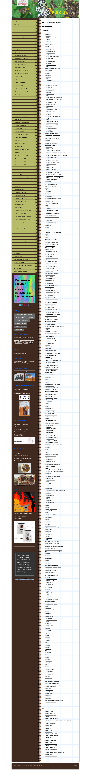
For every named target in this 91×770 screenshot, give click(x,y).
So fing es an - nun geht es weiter (53, 37)
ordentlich (48, 659)
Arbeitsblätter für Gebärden (51, 350)
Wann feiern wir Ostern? (51, 514)
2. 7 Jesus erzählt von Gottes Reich (52, 292)
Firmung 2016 (49, 536)
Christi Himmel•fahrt (51, 111)
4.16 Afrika (48, 577)
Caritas (47, 560)
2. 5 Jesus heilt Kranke (49, 287)
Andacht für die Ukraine (51, 621)
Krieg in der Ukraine (49, 616)
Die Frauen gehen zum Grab (51, 331)
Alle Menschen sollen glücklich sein (54, 116)
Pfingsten (49, 114)
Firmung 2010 (49, 539)
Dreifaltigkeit (48, 473)
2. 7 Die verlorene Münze (50, 295)
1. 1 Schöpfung (48, 191)
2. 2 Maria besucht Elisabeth (51, 261)
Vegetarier (48, 637)
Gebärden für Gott (49, 71)
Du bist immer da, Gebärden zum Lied (53, 135)
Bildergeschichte (49, 346)
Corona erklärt (50, 48)
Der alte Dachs (48, 691)
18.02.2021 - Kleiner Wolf (50, 713)
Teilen (47, 449)
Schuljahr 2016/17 (50, 131)
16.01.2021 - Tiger (48, 742)
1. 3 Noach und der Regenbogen (51, 210)
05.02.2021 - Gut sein (49, 721)
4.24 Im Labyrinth (48, 678)
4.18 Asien (48, 589)
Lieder (47, 205)
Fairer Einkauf (48, 613)
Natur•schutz (48, 652)
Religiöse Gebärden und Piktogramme (52, 68)
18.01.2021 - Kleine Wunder (50, 740)
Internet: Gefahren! (49, 44)
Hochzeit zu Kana (49, 317)
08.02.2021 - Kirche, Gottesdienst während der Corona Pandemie (58, 720)
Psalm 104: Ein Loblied (50, 246)
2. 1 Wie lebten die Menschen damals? (52, 252)
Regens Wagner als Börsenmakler (52, 367)
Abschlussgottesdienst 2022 (52, 121)
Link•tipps (48, 73)
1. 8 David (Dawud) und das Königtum (52, 229)
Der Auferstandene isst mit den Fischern (54, 99)
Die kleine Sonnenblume (50, 451)
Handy (48, 667)
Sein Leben (48, 357)
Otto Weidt (48, 381)
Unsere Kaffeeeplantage (50, 609)
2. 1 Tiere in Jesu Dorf (50, 254)
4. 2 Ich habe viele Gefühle (50, 410)
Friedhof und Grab (49, 690)
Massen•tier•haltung (49, 633)
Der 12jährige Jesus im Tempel (52, 273)
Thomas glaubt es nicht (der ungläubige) (54, 97)
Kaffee (47, 606)
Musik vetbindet (50, 625)
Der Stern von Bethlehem (52, 266)
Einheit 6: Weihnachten (51, 157)
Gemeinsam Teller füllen (50, 562)
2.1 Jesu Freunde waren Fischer (52, 258)
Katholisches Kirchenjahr (20, 326)
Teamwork (48, 447)
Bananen (47, 611)
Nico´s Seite (49, 220)
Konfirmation (48, 531)
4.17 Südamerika (49, 587)
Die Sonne (48, 140)
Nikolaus (26, 338)
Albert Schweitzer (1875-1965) (51, 394)
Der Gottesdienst (49, 488)
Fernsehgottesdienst (51, 61)
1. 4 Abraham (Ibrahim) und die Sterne (52, 213)
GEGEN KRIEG (50, 425)
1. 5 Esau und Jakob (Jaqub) (50, 215)
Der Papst (49, 483)
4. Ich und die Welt (48, 401)
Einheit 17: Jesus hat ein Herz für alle (54, 174)
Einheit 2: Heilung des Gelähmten (53, 150)
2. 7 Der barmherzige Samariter (52, 299)
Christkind (49, 498)
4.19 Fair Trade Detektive (50, 601)
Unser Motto (48, 36)
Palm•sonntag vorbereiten (52, 85)
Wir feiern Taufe (49, 529)
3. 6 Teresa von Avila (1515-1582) (51, 362)
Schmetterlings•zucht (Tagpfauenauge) (53, 684)
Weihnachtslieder (50, 502)
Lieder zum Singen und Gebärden (51, 133)
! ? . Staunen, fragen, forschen (51, 184)
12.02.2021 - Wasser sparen (50, 715)
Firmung (47, 532)
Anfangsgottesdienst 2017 (52, 129)
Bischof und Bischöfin (51, 480)
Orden (48, 481)
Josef (25, 337)
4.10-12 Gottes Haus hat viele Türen (52, 541)
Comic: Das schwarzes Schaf (51, 415)
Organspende (16, 340)
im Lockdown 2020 (50, 126)
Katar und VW (49, 592)
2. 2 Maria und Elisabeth (49, 259)
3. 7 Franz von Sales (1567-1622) (51, 363)
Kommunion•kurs (49, 147)
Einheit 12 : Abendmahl (51, 165)
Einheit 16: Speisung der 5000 (53, 172)
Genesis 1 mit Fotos (49, 196)
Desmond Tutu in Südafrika (51, 389)
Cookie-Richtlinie (21, 562)
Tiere (30, 342)
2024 (48, 119)
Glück (48, 311)
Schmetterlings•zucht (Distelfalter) (52, 683)
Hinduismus (48, 553)
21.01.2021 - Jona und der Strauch (51, 735)
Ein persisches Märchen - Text (53, 203)
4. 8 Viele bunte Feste (49, 486)
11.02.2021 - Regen (48, 716)
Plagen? (47, 223)
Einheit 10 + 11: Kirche (51, 164)
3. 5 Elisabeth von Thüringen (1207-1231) (53, 360)
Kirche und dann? (50, 462)
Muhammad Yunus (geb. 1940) (52, 398)
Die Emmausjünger (49, 329)
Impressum (15, 765)
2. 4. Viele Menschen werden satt (51, 285)
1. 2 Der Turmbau (48, 208)
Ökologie (47, 657)
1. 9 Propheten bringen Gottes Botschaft (53, 232)
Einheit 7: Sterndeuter (51, 159)
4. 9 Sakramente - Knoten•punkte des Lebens (54, 527)
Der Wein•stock (50, 106)
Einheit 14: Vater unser (51, 169)
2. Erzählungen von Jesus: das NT (51, 251)
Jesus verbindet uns (51, 112)
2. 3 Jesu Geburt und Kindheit (51, 263)
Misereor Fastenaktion (51, 65)
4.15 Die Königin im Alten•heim (51, 573)
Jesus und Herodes (50, 268)
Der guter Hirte (50, 100)
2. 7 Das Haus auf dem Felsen (51, 302)
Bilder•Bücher (48, 698)
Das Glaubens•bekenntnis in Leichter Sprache (54, 469)
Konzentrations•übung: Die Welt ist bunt (53, 194)
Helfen (48, 59)
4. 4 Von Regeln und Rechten (50, 420)
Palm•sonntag (49, 87)
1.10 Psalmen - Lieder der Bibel (51, 239)
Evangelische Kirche (51, 461)
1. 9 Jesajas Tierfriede (49, 235)
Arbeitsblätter (48, 193)
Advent (47, 492)
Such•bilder (48, 628)
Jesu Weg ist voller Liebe (52, 109)
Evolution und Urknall (50, 206)
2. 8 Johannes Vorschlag (50, 307)
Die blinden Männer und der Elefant (52, 543)
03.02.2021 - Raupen (49, 725)
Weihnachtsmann (50, 500)
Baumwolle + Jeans (51, 597)
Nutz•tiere (48, 632)
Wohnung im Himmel (51, 104)
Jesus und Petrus (49, 281)
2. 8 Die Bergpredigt (49, 305)
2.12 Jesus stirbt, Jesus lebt (50, 321)
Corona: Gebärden (50, 49)
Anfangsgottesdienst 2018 (52, 128)
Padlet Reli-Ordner (19, 329)
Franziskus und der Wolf (50, 358)
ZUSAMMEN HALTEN (51, 428)
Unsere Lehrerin (49, 42)
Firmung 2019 (49, 534)
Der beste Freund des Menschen (52, 454)
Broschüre (49, 640)
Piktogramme (48, 696)
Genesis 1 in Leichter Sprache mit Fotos (53, 198)
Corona (47, 46)
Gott (46, 141)
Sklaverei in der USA (50, 386)
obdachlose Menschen (26, 371)
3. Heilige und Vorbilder (49, 336)
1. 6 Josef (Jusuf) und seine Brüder (52, 217)
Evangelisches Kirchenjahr (21, 323)
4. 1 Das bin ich (48, 403)
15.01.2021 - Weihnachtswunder (51, 744)
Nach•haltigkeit (49, 655)
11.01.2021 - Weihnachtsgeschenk (51, 750)
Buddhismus (48, 555)
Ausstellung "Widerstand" (50, 375)
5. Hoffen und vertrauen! (49, 679)
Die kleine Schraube (49, 408)
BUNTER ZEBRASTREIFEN (52, 437)
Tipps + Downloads (49, 603)
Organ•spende (48, 568)
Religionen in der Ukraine (52, 620)
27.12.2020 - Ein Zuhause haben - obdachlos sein (54, 752)
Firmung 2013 (49, 538)
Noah (30, 338)
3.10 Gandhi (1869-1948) (49, 372)
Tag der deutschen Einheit (51, 526)
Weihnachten (48, 493)
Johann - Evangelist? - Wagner (52, 369)
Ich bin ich (48, 404)
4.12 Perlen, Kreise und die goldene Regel (53, 551)
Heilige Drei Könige (50, 503)
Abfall (47, 666)
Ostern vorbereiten (50, 94)
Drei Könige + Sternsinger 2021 (53, 56)
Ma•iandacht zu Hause (51, 102)
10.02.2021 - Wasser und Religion (51, 718)
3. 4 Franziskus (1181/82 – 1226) (51, 355)
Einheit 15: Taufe (50, 170)
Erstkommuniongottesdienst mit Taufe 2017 (55, 177)
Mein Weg (48, 676)
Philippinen (49, 596)
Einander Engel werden (50, 249)
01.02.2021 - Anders (49, 727)
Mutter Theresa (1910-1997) (51, 396)
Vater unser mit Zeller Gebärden (53, 312)
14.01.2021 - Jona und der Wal (51, 745)
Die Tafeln (48, 563)
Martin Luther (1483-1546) (52, 466)
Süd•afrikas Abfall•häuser (52, 580)
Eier (46, 642)
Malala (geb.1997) (49, 399)
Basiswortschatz (49, 70)
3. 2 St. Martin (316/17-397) (50, 343)
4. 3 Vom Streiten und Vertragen (51, 411)
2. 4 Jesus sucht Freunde (50, 278)
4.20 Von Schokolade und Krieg (51, 614)
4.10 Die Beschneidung (50, 548)
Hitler (47, 379)
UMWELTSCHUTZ (50, 433)
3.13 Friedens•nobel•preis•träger (51, 391)
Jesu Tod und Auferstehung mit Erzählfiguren (54, 322)
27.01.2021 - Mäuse (48, 732)
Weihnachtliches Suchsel (50, 275)
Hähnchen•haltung (49, 638)
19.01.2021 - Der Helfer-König (50, 738)
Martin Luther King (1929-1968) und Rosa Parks (55, 387)
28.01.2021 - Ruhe (48, 730)
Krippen (48, 497)
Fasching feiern (50, 63)
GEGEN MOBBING (50, 432)
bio (46, 654)
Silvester (47, 505)
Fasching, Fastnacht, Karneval (51, 509)
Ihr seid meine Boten (51, 80)
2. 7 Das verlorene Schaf (50, 293)
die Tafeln (27, 342)
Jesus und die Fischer (50, 280)
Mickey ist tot (48, 688)
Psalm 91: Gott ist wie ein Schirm (52, 244)
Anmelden (75, 765)
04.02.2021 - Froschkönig (50, 723)
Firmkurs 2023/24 (49, 181)
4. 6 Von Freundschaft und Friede (51, 442)
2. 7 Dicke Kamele (49, 300)
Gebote (47, 227)
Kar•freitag (49, 92)
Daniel (47, 234)
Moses (23, 338)
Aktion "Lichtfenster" (51, 53)
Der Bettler (48, 345)
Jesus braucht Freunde (51, 78)
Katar (48, 591)
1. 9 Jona (46, 237)
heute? (47, 382)
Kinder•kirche (48, 77)
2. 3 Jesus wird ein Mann (50, 276)
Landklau (49, 585)
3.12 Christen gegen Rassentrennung (52, 384)
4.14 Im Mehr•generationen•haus (51, 565)
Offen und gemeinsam (50, 544)
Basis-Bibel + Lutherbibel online (22, 320)
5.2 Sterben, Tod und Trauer (50, 686)
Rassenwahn (48, 377)
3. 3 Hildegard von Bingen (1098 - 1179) (52, 353)
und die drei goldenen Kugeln (51, 340)
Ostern (48, 95)
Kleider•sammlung (50, 669)
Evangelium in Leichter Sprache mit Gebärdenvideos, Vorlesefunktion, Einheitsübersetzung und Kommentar (24, 316)
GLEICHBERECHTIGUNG (52, 435)
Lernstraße (48, 218)
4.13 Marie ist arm (48, 558)
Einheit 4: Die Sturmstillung (52, 153)
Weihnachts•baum (50, 671)
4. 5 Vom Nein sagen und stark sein (52, 440)
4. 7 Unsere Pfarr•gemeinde (50, 456)
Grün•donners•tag (50, 90)
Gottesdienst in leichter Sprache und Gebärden (56, 490)
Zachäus (31, 343)
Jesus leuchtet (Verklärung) (52, 83)
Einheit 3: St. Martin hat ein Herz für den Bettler (56, 152)
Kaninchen (48, 645)
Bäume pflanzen (49, 662)
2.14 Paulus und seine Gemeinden (51, 334)
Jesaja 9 (47, 703)
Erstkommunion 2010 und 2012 (53, 179)
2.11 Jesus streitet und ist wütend (51, 319)
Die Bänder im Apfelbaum (51, 416)
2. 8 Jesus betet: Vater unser (51, 309)
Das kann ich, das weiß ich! (51, 186)
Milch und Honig (49, 225)
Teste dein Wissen (49, 693)
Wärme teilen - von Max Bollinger (52, 270)
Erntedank (48, 522)
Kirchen (47, 457)
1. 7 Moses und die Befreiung (50, 222)
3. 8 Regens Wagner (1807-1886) (51, 365)
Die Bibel (46, 188)
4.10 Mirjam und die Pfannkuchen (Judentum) (54, 546)
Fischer (19, 337)
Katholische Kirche (50, 459)
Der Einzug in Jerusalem (50, 324)
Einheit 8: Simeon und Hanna (52, 160)
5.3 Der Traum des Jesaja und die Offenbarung (54, 700)
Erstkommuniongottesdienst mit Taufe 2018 (55, 176)
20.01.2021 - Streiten (49, 737)
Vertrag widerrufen (37, 765)
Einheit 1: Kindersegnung (52, 148)
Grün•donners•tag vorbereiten (52, 89)
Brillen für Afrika (50, 582)
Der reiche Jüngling (49, 283)
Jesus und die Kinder (51, 82)
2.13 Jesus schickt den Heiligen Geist (52, 333)
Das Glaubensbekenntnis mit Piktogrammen (55, 471)
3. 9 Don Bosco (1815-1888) (50, 370)
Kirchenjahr (30, 337)
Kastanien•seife (49, 661)
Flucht (22, 337)
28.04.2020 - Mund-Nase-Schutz (51, 756)
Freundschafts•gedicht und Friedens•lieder (54, 444)
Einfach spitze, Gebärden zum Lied (52, 138)
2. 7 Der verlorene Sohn (50, 297)
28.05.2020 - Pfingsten (49, 754)
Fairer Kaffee (48, 608)
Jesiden (47, 556)
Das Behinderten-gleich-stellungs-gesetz (53, 567)
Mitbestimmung (50, 478)
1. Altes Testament (48, 189)
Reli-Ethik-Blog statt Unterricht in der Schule (54, 54)
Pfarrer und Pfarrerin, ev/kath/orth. (53, 476)
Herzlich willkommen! (49, 34)
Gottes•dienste (48, 75)
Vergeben (47, 418)
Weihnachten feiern (50, 495)
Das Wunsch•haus (49, 674)
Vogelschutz (48, 647)
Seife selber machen (51, 51)
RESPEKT (49, 427)
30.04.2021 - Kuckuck (49, 711)
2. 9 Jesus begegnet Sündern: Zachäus (52, 314)
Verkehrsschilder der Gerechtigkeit (52, 423)
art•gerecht (48, 635)
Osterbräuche (49, 515)
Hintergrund (49, 618)
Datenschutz (20, 765)
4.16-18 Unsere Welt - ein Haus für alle (52, 575)
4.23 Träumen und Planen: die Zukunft (52, 673)
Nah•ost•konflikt (49, 623)
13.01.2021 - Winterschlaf (50, 747)
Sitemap (31, 765)
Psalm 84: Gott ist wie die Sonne (52, 242)
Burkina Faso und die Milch (52, 579)
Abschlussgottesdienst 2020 (52, 124)
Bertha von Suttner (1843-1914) (52, 392)
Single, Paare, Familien (50, 572)
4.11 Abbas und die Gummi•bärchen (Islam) (53, 550)
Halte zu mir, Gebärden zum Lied (52, 136)
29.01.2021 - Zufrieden (49, 728)
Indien (48, 594)
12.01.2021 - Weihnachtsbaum (51, 749)
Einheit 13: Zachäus (51, 167)
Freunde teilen (50, 58)
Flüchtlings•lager (50, 584)
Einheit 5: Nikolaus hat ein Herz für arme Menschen (57, 155)
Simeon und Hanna (49, 271)
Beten (47, 468)
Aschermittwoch (49, 510)
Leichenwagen (48, 695)
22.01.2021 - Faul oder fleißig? (51, 733)
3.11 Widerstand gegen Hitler (50, 374)
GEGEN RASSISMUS (51, 430)
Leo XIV (48, 485)
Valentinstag (48, 507)
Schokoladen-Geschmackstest (51, 604)
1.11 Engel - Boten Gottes (50, 247)
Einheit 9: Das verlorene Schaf (53, 162)
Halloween (48, 524)
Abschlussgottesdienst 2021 (52, 123)
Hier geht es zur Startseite (47, 26)
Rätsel (48, 39)
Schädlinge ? (48, 649)
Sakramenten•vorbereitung (50, 145)
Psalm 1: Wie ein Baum (50, 240)
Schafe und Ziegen (49, 643)
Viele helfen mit (49, 474)
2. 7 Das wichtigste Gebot (51, 304)
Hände (47, 406)
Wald (47, 664)
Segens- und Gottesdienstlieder (52, 143)
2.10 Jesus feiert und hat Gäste (51, 316)
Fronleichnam (48, 521)
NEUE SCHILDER (50, 439)
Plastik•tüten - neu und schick (52, 599)
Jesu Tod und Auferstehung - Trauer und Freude (55, 326)
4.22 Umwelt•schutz (49, 650)
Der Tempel (48, 230)
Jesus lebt (48, 328)
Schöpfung (22, 340)
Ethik (47, 452)
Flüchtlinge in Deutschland (51, 570)
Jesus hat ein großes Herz (52, 107)
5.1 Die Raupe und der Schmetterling (52, 681)
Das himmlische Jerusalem (51, 702)
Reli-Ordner (47, 182)
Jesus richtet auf (49, 288)
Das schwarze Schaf (50, 413)
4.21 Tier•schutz (48, 626)
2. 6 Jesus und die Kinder (50, 290)
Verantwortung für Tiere (50, 211)
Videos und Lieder (49, 351)
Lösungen (49, 41)
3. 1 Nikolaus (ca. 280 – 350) (50, 338)
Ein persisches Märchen (50, 201)
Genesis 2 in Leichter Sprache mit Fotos (53, 200)
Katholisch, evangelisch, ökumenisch (53, 464)
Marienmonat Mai (49, 517)
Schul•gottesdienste (49, 118)
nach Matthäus (48, 264)
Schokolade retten (50, 66)
